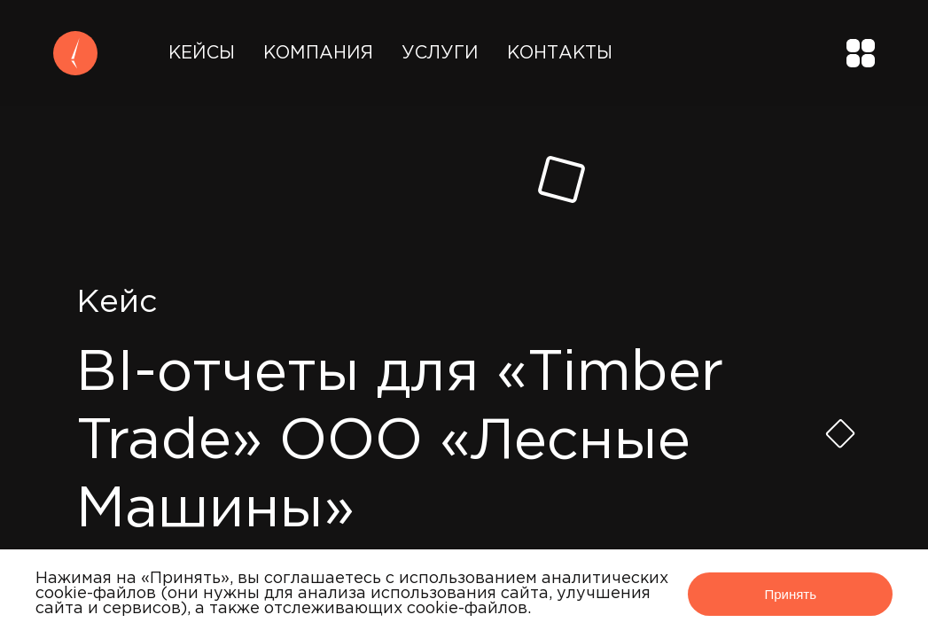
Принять (790, 594)
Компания (318, 53)
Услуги (440, 53)
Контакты (559, 53)
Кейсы (201, 53)
